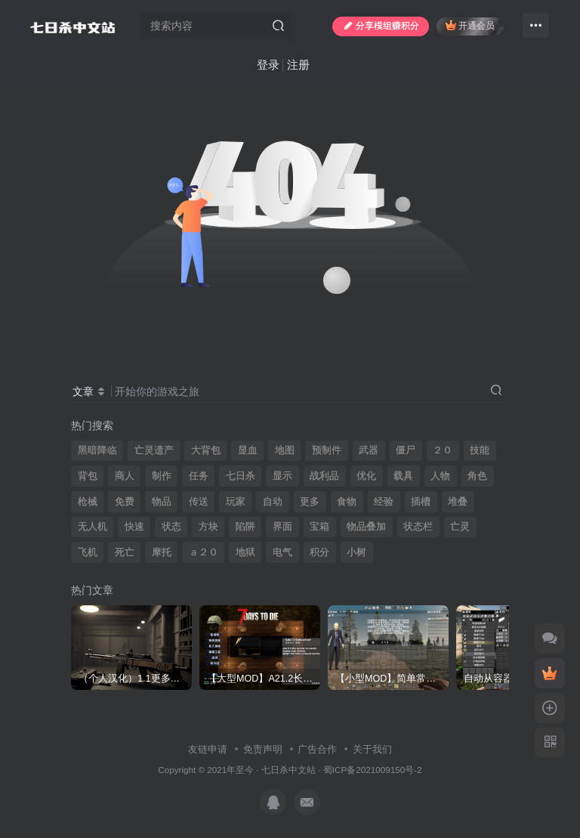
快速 (134, 526)
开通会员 (470, 25)
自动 (272, 501)
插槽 (420, 501)
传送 (198, 501)
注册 (298, 64)
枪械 (87, 501)
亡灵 (460, 526)
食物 (346, 501)
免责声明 (262, 749)
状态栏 (418, 526)
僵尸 (405, 450)
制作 (161, 476)
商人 (124, 476)
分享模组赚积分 (380, 25)
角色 (477, 476)
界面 (282, 526)
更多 (309, 501)
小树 (356, 552)
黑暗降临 (97, 450)
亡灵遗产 (154, 450)
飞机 (87, 552)
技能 (479, 450)
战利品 (324, 476)
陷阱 (245, 526)
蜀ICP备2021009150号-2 (372, 770)
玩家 (235, 501)
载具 (403, 476)
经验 (383, 501)
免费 (124, 501)
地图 (285, 450)
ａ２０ (203, 552)
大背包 (206, 450)
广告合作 (317, 749)
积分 (319, 552)
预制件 (326, 450)
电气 (282, 552)
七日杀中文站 (288, 770)
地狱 (245, 552)
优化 (366, 476)
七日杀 (240, 476)
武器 (368, 450)
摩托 (161, 552)
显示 (282, 476)
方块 (208, 526)
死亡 (124, 552)
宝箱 (319, 526)
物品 (161, 501)
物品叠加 (366, 526)
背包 (87, 476)
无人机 (92, 526)
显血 (248, 450)
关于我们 (372, 749)
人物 (440, 476)
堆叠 (457, 501)
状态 (171, 526)
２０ (442, 450)
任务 (198, 476)
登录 (268, 64)
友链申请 (207, 749)
